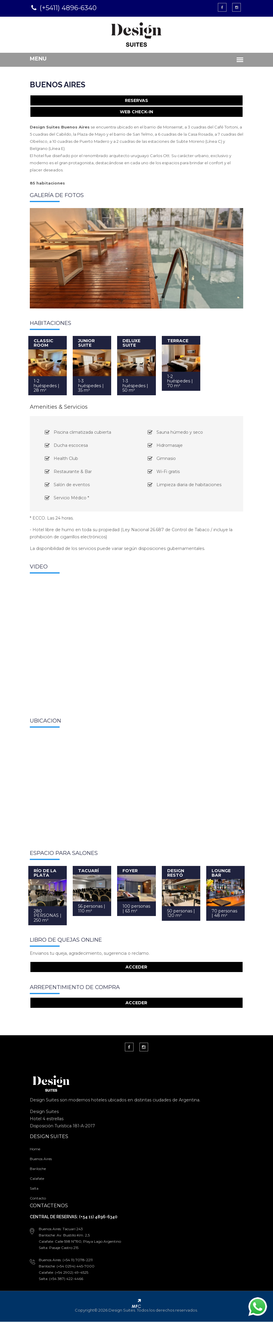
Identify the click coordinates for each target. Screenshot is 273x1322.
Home (34, 1149)
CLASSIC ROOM (43, 343)
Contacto (37, 1198)
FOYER (130, 870)
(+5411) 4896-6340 (67, 8)
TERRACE (177, 340)
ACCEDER (137, 967)
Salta (33, 1188)
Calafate (36, 1179)
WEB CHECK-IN (136, 111)
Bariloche (37, 1169)
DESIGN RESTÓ (175, 873)
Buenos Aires (40, 1159)
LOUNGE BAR (221, 873)
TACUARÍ (88, 870)
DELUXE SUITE (131, 343)
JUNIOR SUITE (86, 343)
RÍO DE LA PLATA (44, 873)
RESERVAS (136, 100)
